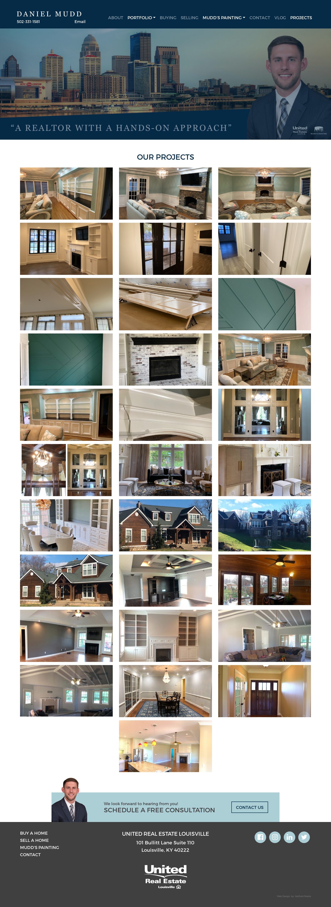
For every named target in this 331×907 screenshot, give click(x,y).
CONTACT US (249, 807)
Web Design (283, 896)
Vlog (280, 17)
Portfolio (140, 17)
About (115, 17)
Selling (189, 17)
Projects (301, 17)
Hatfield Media (303, 896)
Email (80, 21)
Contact (260, 17)
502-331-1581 (28, 21)
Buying (168, 17)
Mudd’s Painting (222, 17)
